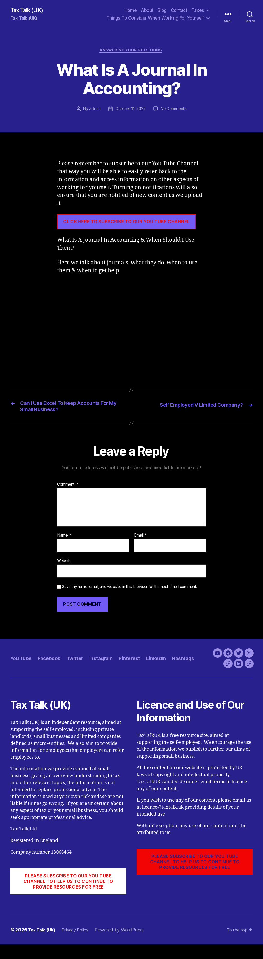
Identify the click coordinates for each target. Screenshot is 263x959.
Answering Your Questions (131, 51)
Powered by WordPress (123, 944)
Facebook (52, 667)
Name (64, 539)
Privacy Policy (78, 944)
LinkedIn (165, 667)
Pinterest (138, 667)
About (147, 10)
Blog (162, 10)
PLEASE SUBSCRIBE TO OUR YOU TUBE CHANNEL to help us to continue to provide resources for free (68, 896)
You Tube (22, 667)
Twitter (80, 667)
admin (93, 110)
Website (64, 564)
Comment (67, 488)
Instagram (108, 667)
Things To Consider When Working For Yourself (155, 18)
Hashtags (195, 667)
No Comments (174, 110)
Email (140, 539)
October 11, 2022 (130, 110)
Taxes (197, 10)
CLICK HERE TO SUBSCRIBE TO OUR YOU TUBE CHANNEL (126, 223)
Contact (179, 10)
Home (130, 10)
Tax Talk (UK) (28, 10)
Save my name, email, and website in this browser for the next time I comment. (129, 590)
